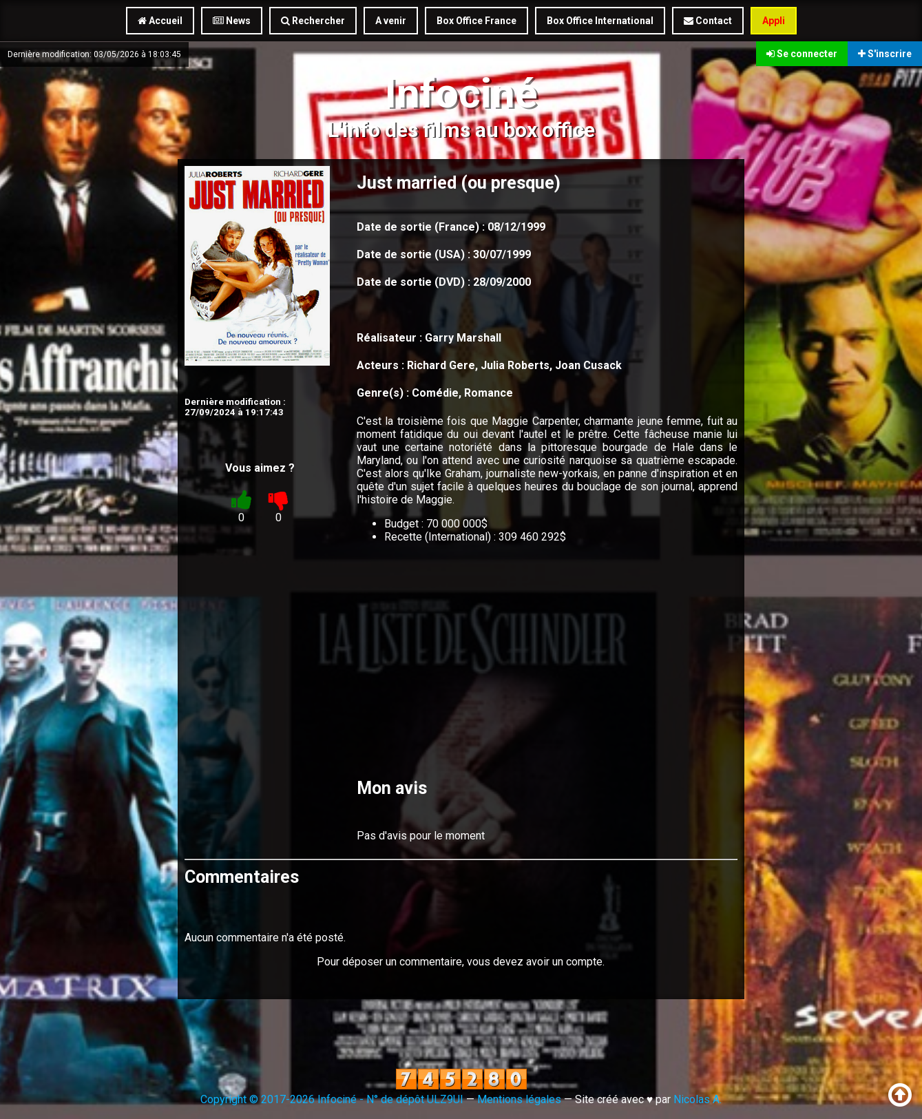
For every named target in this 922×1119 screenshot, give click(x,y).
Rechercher (313, 20)
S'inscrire (885, 53)
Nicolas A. (697, 1099)
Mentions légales (519, 1099)
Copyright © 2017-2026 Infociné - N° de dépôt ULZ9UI (331, 1099)
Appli (773, 20)
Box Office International (600, 20)
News (232, 20)
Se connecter (801, 53)
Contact (708, 20)
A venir (390, 20)
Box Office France (476, 20)
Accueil (160, 20)
